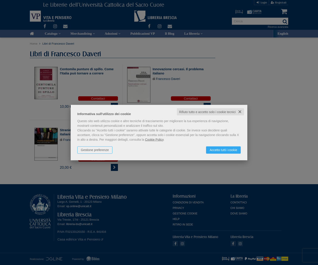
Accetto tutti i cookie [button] (223, 149)
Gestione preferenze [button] (95, 149)
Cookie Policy (154, 139)
